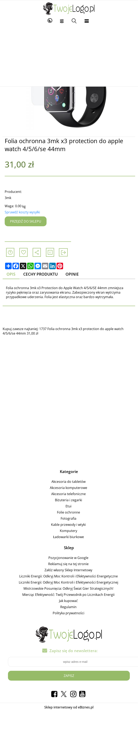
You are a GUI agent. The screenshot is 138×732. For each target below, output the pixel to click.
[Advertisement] (69, 55)
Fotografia (68, 518)
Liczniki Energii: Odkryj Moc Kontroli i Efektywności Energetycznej (68, 582)
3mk (8, 198)
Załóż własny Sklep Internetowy (68, 570)
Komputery (68, 530)
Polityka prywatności (68, 613)
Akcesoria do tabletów (68, 481)
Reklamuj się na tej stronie (68, 564)
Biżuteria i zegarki (68, 500)
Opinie (72, 274)
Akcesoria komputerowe (68, 487)
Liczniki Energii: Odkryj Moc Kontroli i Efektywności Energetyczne (68, 576)
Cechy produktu (40, 274)
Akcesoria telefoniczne (68, 494)
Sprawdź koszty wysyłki (22, 212)
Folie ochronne (68, 512)
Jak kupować (68, 600)
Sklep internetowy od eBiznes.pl (68, 707)
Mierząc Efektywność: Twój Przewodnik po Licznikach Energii (68, 594)
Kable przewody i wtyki (68, 524)
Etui (68, 506)
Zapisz (69, 675)
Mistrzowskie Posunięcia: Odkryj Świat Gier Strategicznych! (68, 588)
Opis (11, 274)
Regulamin (68, 607)
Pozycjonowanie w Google (68, 558)
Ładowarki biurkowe (68, 537)
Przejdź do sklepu (25, 221)
